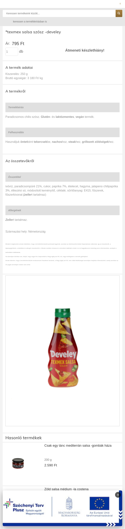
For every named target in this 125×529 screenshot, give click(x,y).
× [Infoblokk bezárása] (118, 495)
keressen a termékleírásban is (26, 21)
